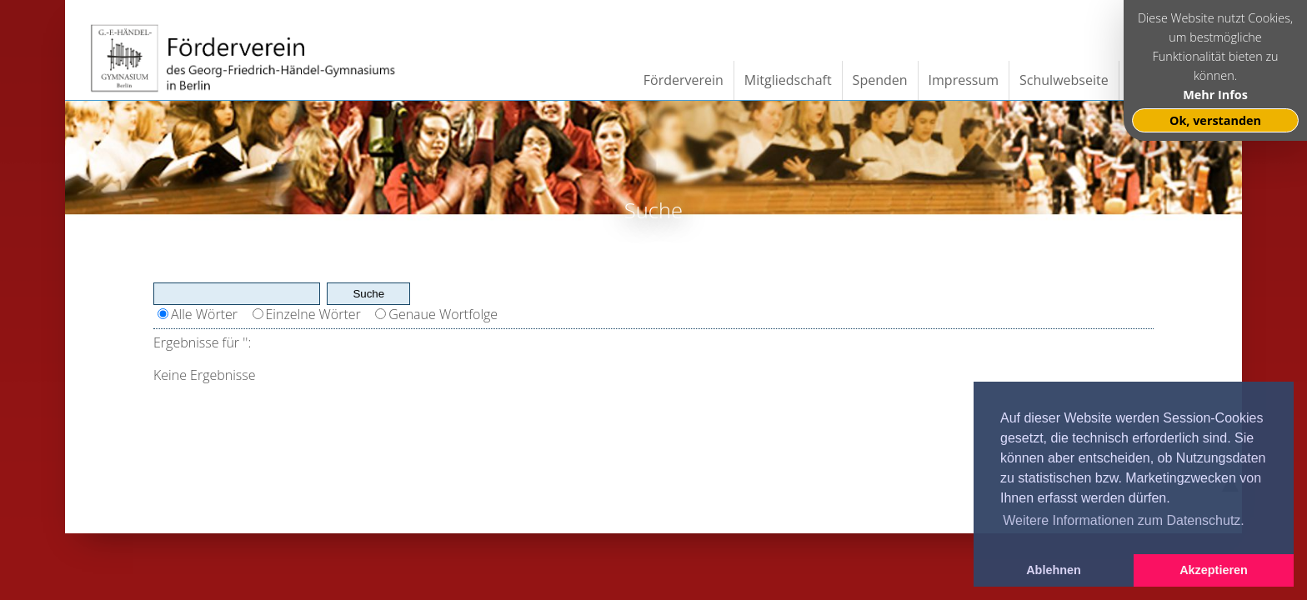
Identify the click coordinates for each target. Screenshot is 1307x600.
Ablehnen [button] (1053, 570)
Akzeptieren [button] (1213, 570)
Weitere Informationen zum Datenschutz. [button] (1123, 520)
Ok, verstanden (1215, 120)
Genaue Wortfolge (443, 314)
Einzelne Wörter (313, 314)
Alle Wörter (204, 314)
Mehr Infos (1215, 94)
